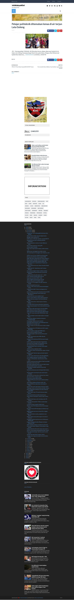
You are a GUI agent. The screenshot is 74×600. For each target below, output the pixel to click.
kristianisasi (40, 208)
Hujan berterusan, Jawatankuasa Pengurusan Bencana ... (37, 263)
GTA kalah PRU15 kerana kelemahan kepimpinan (38, 304)
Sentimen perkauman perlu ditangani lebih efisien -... (38, 371)
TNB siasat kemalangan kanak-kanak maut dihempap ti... (36, 294)
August (29, 441)
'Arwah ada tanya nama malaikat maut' (35, 296)
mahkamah (34, 210)
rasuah (35, 215)
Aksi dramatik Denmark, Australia (34, 366)
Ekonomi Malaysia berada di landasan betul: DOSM (38, 292)
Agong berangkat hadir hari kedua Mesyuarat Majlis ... (37, 334)
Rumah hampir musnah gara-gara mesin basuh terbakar (37, 373)
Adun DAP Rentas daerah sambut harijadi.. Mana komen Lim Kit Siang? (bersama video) (40, 527)
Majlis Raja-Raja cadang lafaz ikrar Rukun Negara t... (38, 258)
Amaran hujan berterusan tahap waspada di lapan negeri (38, 266)
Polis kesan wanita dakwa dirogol (34, 378)
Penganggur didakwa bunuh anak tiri (35, 321)
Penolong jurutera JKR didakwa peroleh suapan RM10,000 (37, 329)
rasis (31, 215)
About (55, 1)
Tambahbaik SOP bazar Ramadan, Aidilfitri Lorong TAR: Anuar (40, 576)
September (29, 440)
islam (40, 203)
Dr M (26, 203)
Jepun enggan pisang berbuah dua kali (35, 279)
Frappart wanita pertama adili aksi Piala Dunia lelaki (38, 361)
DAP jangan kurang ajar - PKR (39, 556)
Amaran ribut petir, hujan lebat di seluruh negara (37, 386)
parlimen (46, 210)
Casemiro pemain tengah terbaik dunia (35, 404)
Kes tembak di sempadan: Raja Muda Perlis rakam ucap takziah (40, 506)
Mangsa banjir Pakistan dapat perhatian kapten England (37, 354)
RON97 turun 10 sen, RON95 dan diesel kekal (37, 255)
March (28, 449)
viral (35, 217)
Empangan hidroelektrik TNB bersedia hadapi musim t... (37, 402)
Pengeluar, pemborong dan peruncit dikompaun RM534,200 (37, 420)
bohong (34, 201)
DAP (47, 201)
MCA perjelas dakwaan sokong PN (34, 245)
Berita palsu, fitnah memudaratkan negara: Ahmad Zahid (38, 351)
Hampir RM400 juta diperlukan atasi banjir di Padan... (36, 384)
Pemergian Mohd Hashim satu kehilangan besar (37, 322)
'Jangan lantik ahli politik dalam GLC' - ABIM (36, 275)
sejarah (40, 215)
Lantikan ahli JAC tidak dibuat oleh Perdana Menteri (36, 269)
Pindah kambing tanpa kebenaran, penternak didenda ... (37, 273)
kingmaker (33, 208)
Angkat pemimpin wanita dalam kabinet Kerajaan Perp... (38, 316)
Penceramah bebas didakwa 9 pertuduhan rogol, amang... (37, 427)
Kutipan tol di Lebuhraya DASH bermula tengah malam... (37, 340)
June (28, 444)
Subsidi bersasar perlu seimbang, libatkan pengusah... (36, 241)
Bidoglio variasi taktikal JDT (33, 237)
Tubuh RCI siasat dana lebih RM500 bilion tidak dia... (37, 314)
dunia (30, 203)
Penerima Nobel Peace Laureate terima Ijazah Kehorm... (37, 347)
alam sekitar (28, 201)
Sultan (26, 217)
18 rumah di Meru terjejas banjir (34, 377)
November (29, 232)
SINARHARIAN (17, 55)
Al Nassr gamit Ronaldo (32, 247)
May (28, 446)
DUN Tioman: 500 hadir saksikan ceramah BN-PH (38, 239)
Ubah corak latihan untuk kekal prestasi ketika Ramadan (40, 146)
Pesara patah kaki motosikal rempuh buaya (36, 395)
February (29, 450)
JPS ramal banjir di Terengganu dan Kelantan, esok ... (38, 253)
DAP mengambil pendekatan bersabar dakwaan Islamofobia (37, 390)
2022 (27, 229)
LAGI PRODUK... (28, 487)
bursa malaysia (41, 201)
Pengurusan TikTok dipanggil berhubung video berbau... (37, 234)
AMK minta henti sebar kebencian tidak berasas (37, 311)
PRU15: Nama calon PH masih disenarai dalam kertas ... (37, 393)
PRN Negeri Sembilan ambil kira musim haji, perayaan (36, 368)
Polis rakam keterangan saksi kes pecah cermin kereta (37, 432)
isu (43, 203)
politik (26, 215)
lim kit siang (27, 210)
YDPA (39, 217)
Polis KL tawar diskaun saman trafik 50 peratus (37, 297)
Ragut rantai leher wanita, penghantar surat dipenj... (37, 415)
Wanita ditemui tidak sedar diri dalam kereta (36, 236)
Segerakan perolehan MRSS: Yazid (34, 278)
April (28, 447)
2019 (27, 456)
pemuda (27, 213)
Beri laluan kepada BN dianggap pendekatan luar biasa (37, 409)
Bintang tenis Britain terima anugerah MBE (36, 257)
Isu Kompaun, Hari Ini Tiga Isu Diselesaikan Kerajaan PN (39, 548)
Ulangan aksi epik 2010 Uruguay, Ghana (36, 434)
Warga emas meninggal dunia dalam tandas (36, 251)
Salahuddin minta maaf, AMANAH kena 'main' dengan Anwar (40, 495)
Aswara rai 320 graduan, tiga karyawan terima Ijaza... (37, 359)
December (29, 230)
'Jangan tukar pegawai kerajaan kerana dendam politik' (37, 437)
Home (50, 1)
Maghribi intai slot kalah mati (33, 324)
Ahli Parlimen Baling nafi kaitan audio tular (36, 382)
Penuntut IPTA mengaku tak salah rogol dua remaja (37, 283)
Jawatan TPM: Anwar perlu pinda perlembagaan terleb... (37, 287)
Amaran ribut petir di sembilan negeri (35, 281)
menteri (40, 210)
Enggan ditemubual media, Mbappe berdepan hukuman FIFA (37, 423)
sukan (45, 215)
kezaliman (27, 208)
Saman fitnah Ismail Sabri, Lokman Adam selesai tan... (37, 397)
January (29, 452)
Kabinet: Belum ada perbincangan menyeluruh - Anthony (37, 417)
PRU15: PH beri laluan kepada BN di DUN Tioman (38, 430)
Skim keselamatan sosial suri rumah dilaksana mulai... (37, 244)
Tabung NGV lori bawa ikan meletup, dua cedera (37, 375)
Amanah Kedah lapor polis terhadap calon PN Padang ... (37, 400)
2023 (27, 227)
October (29, 438)
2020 (27, 455)
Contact (61, 1)
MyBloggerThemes (37, 598)
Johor (31, 206)
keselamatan (44, 206)
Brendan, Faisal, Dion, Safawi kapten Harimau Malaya (37, 302)
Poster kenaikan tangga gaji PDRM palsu (36, 331)
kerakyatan (37, 206)
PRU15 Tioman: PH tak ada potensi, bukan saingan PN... (38, 326)
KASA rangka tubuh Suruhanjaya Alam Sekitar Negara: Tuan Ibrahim (40, 587)
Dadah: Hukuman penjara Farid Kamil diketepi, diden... (37, 300)
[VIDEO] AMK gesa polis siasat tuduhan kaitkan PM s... (37, 380)
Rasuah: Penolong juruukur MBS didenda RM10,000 (36, 337)
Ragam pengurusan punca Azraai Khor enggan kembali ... (37, 412)
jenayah (27, 206)
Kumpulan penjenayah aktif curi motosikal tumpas (38, 364)
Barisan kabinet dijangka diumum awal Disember (37, 260)
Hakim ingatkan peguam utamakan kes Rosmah (37, 425)
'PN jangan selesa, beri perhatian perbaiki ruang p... (38, 388)
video (31, 217)
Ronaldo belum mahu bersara (39, 155)
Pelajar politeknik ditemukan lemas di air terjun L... (38, 429)
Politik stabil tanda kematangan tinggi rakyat (37, 342)
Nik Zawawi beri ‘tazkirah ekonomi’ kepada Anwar (38, 538)
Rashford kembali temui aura (33, 285)
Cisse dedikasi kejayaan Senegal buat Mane (36, 357)
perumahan (39, 213)
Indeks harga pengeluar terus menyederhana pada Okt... (38, 306)
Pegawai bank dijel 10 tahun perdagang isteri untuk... (37, 290)
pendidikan (32, 213)
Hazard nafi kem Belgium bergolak (34, 332)
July (28, 443)
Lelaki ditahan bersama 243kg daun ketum (36, 310)
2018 (27, 458)
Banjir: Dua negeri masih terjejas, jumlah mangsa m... (37, 249)
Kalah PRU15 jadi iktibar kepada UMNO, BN (36, 261)
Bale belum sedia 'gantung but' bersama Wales (37, 308)
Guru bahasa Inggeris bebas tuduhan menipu (37, 271)
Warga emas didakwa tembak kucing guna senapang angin (36, 319)
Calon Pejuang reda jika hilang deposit (35, 276)
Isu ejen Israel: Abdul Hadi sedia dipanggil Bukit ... (38, 356)
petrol (45, 213)
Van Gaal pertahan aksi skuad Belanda (35, 345)
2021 (27, 453)
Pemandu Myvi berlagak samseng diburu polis (37, 343)
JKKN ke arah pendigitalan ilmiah (34, 349)
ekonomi (35, 203)
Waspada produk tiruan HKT (33, 363)
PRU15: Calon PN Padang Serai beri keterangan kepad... (37, 407)
